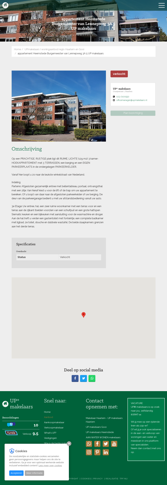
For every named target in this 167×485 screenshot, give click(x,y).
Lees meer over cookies (50, 465)
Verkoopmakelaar (54, 427)
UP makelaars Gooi (96, 427)
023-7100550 (122, 96)
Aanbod (48, 417)
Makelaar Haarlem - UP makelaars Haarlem (104, 420)
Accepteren (16, 473)
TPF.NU (124, 478)
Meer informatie (34, 473)
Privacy (98, 478)
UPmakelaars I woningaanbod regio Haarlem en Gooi (54, 49)
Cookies (86, 478)
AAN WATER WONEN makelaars (103, 437)
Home (17, 49)
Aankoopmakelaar (54, 422)
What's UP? (50, 432)
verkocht (119, 73)
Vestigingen (50, 438)
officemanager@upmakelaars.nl (131, 100)
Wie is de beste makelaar (57, 443)
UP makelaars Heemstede (100, 432)
